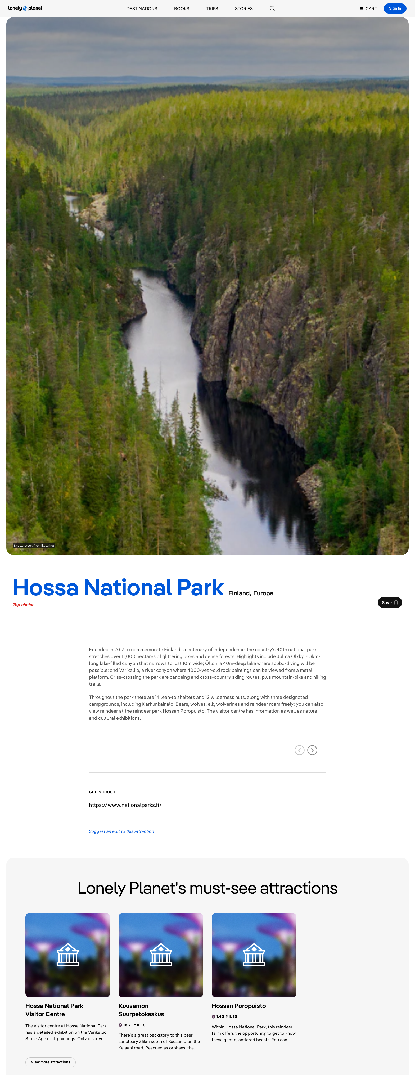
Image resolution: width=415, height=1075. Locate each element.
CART (368, 8)
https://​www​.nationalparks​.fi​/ (125, 805)
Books (181, 8)
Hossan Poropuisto (184, 711)
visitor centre (230, 711)
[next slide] (312, 750)
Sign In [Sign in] (395, 8)
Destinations (142, 8)
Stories (244, 8)
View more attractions (50, 1062)
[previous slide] (299, 750)
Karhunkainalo (157, 704)
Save (390, 604)
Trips (212, 8)
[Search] (272, 8)
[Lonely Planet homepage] (25, 8)
